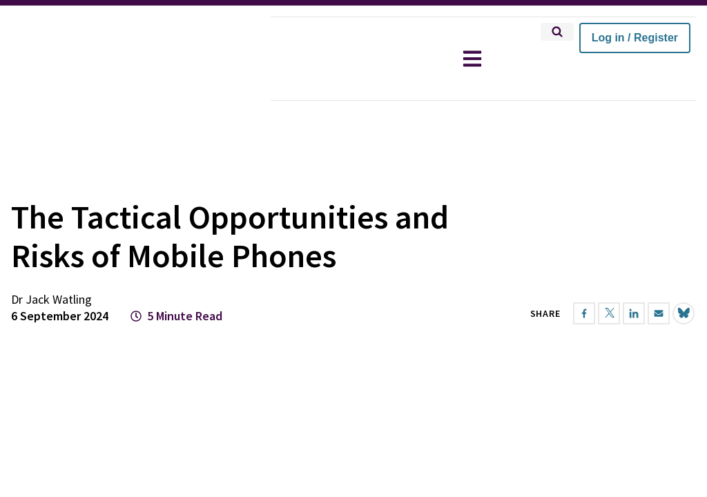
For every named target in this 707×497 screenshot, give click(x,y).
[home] (135, 59)
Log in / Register (635, 37)
